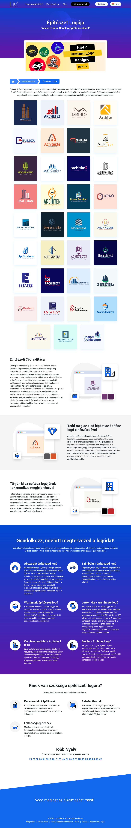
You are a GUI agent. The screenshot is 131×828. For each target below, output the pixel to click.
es (40, 759)
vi (76, 759)
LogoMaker (59, 818)
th (79, 759)
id (73, 759)
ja (63, 759)
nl (53, 759)
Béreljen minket (80, 4)
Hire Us (82, 66)
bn (93, 759)
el (57, 759)
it (50, 759)
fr (34, 759)
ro (97, 759)
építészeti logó (23, 508)
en (30, 759)
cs (70, 759)
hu (114, 4)
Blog (65, 4)
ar (90, 759)
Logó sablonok (28, 81)
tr (47, 759)
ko (83, 759)
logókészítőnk (88, 576)
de (37, 759)
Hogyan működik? (34, 4)
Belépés (101, 4)
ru (44, 759)
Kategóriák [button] (51, 4)
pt (60, 759)
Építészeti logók (50, 81)
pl (67, 759)
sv (100, 759)
